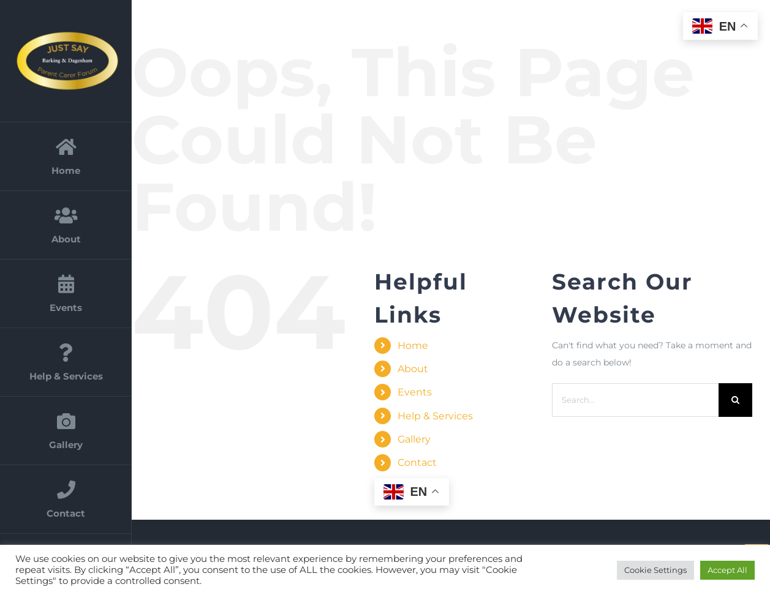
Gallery (414, 439)
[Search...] (635, 400)
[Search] (735, 400)
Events (415, 392)
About (413, 369)
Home (413, 345)
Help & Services (435, 416)
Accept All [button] (727, 570)
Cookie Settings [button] (655, 570)
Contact (417, 462)
